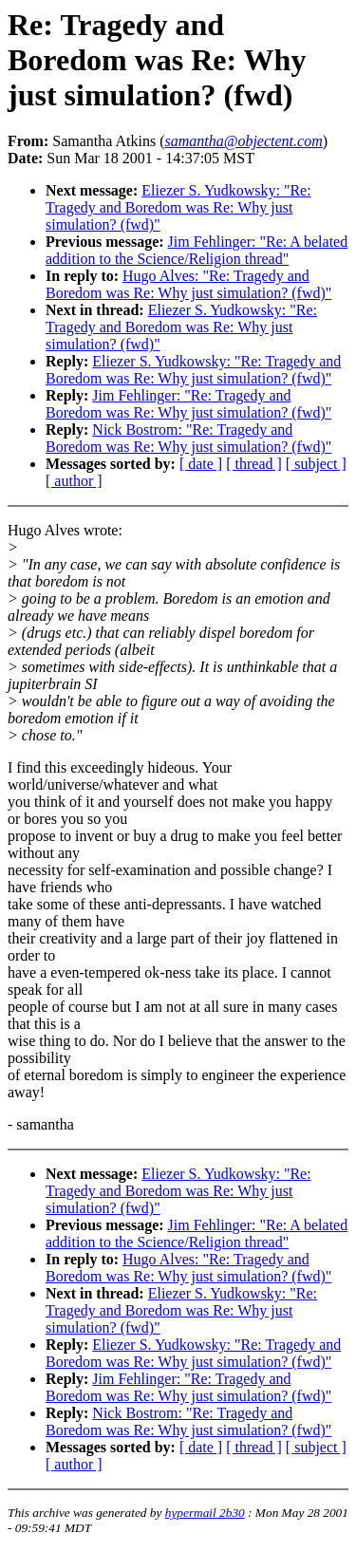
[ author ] (74, 481)
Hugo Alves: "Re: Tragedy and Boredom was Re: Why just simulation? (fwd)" (188, 284)
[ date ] (200, 464)
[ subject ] (316, 464)
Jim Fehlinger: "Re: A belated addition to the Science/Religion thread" (196, 250)
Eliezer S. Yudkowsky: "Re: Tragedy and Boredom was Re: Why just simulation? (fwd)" (178, 207)
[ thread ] (254, 464)
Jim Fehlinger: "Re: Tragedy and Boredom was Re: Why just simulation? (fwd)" (188, 403)
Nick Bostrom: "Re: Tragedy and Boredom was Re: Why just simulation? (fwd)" (188, 438)
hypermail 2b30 (205, 1512)
